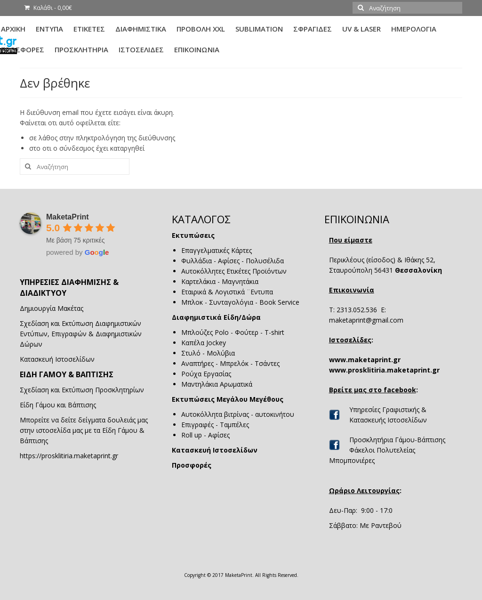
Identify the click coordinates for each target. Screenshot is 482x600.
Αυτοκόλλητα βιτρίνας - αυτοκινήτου (237, 414)
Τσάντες (267, 363)
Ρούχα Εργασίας (207, 373)
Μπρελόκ (234, 363)
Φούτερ (246, 332)
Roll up (191, 434)
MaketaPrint (67, 217)
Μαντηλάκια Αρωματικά (216, 384)
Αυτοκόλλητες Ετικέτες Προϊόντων (234, 271)
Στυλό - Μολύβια (208, 353)
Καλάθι (48, 8)
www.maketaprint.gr (365, 359)
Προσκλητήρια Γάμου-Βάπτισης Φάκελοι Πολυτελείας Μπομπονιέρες (387, 450)
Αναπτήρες (197, 363)
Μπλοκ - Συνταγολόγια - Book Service (240, 302)
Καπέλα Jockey (203, 342)
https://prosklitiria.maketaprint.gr (69, 455)
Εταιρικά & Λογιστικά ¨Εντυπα (227, 291)
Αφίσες (229, 260)
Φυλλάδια (196, 260)
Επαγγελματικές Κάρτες (216, 250)
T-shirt (274, 332)
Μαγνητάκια (240, 281)
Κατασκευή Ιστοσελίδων (214, 450)
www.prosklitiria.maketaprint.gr (384, 369)
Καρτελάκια (198, 281)
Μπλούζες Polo (205, 332)
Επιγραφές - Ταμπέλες (215, 424)
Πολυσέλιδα (265, 260)
